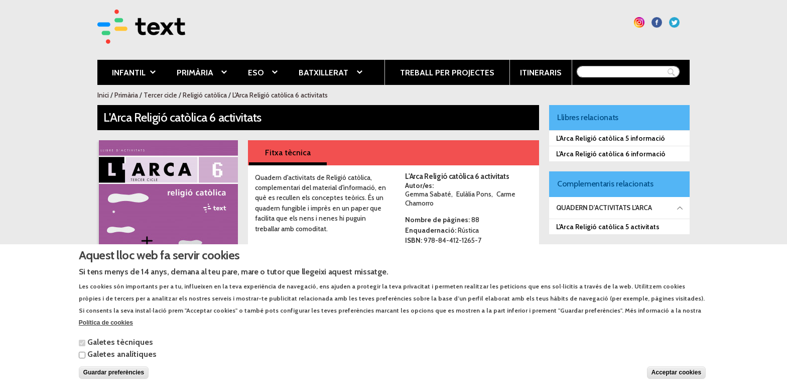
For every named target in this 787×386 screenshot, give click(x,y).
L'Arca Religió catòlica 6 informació (611, 154)
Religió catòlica (205, 95)
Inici (103, 95)
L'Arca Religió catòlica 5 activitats (608, 227)
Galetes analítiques (122, 363)
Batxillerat (323, 73)
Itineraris (541, 72)
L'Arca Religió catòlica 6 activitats (280, 95)
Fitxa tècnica (288, 152)
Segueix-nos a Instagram (639, 22)
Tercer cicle (160, 95)
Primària (194, 73)
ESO (255, 73)
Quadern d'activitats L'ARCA (604, 208)
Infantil (126, 73)
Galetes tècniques (120, 351)
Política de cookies (106, 331)
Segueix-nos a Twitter (674, 22)
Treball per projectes (447, 72)
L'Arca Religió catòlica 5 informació (610, 138)
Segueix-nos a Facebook (656, 22)
